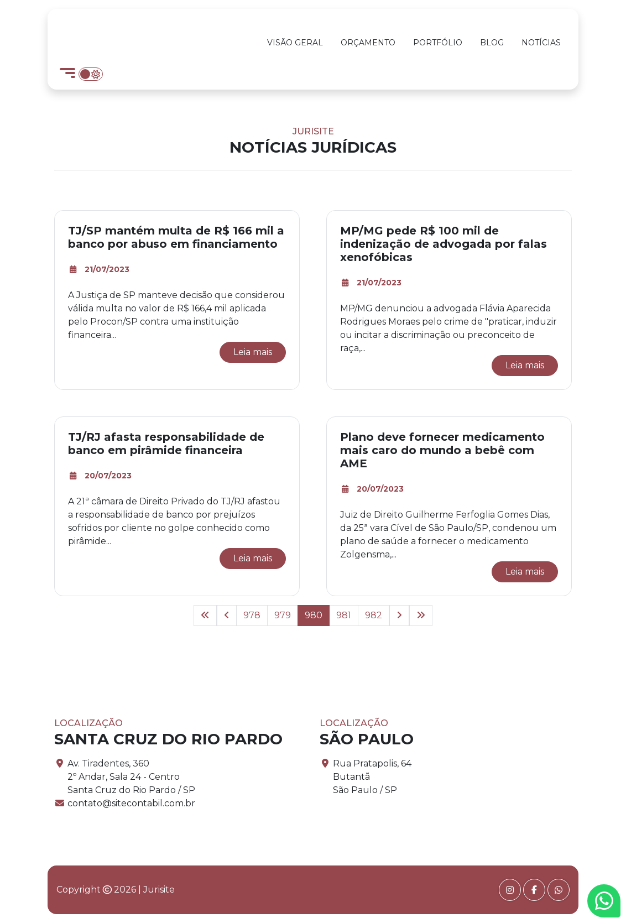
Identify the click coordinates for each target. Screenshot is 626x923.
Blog (492, 43)
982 (373, 615)
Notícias (541, 43)
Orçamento (368, 43)
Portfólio (437, 43)
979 (282, 615)
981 (343, 615)
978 (251, 615)
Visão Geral (295, 43)
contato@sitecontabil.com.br (131, 803)
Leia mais (252, 352)
